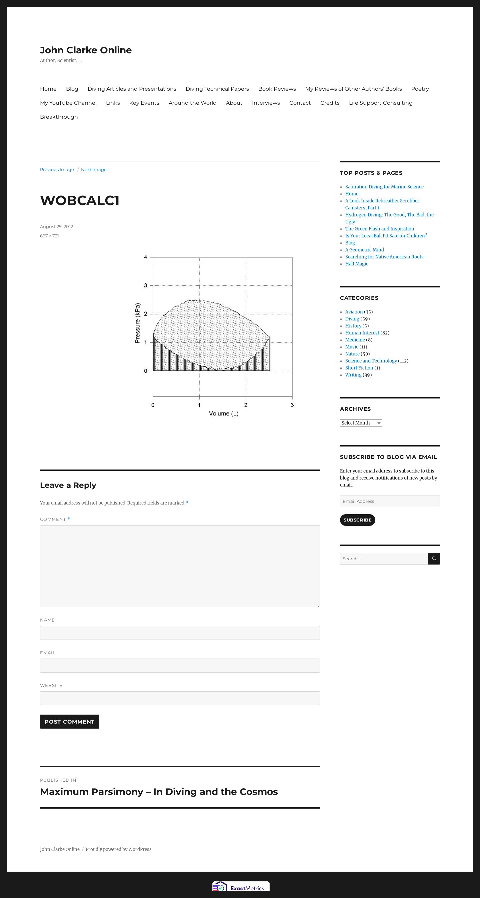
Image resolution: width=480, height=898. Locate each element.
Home (48, 89)
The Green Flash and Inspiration (379, 229)
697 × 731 (49, 235)
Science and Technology (371, 361)
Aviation (354, 312)
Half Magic (356, 264)
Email (48, 652)
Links (113, 103)
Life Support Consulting (381, 103)
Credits (330, 103)
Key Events (144, 103)
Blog (72, 89)
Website (51, 685)
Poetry (420, 89)
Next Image (94, 169)
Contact (300, 103)
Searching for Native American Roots (384, 257)
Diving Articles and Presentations (132, 89)
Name (47, 620)
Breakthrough (59, 117)
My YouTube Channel (68, 103)
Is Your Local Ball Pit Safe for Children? (386, 236)
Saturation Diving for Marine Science (384, 187)
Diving (352, 319)
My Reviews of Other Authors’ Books (353, 89)
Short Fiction (359, 368)
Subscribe (358, 520)
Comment (55, 519)
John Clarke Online (86, 50)
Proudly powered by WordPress (119, 849)
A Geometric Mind (364, 250)
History (353, 326)
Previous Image (57, 169)
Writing (353, 375)
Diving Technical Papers (217, 89)
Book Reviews (277, 89)
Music (351, 347)
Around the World (193, 103)
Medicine (355, 340)
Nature (352, 354)
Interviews (266, 103)
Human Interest (362, 333)
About (234, 103)
